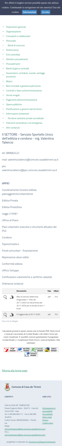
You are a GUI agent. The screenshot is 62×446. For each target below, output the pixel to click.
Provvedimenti (13, 63)
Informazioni (29, 12)
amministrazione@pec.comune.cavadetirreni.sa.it (25, 428)
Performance (12, 50)
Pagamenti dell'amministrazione (21, 99)
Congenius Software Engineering (42, 441)
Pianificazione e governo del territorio (24, 109)
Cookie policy (47, 423)
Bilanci (9, 81)
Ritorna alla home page (14, 370)
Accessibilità (47, 414)
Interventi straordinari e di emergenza (24, 123)
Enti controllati (13, 54)
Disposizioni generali (16, 27)
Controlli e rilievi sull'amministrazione (24, 90)
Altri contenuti (13, 127)
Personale (11, 40)
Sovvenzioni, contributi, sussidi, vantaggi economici (25, 74)
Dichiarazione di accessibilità (49, 410)
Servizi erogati (13, 95)
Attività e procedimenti (17, 59)
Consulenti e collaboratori (18, 36)
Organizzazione (13, 31)
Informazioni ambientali (17, 113)
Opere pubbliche (14, 104)
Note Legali (47, 417)
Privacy (45, 420)
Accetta (45, 12)
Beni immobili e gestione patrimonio (23, 86)
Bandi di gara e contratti (17, 68)
